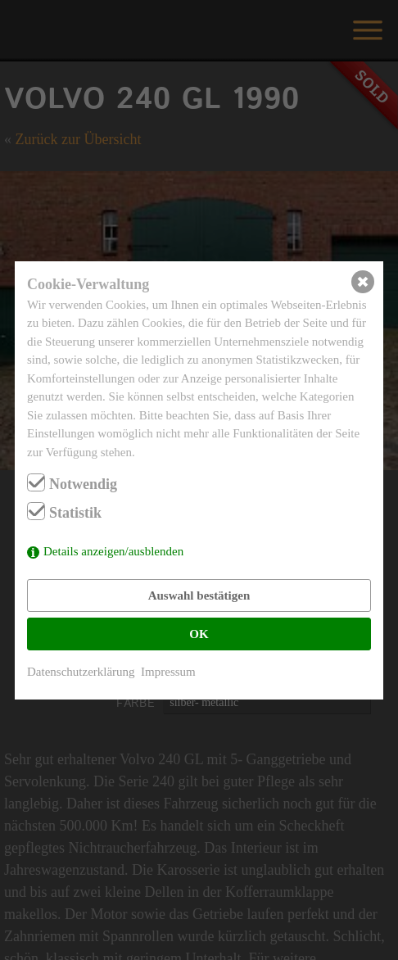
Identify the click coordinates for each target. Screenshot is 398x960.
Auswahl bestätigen (199, 595)
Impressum (168, 671)
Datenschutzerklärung (81, 671)
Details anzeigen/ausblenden (113, 551)
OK (198, 634)
